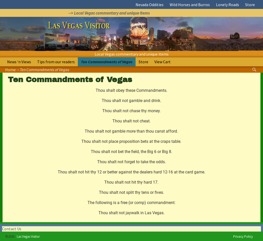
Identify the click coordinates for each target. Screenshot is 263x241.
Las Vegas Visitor (28, 236)
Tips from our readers (56, 61)
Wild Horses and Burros (190, 4)
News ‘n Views (19, 61)
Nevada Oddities (150, 4)
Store (250, 4)
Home (10, 69)
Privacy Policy (243, 236)
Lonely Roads (227, 4)
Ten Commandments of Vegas (107, 61)
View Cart (162, 61)
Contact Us (11, 228)
